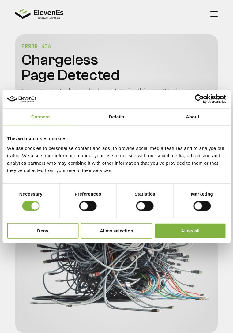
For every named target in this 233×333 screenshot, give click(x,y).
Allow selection (116, 230)
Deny (42, 230)
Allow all (190, 230)
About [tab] (192, 116)
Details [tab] (116, 116)
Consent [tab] (40, 116)
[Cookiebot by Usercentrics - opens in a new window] (199, 99)
